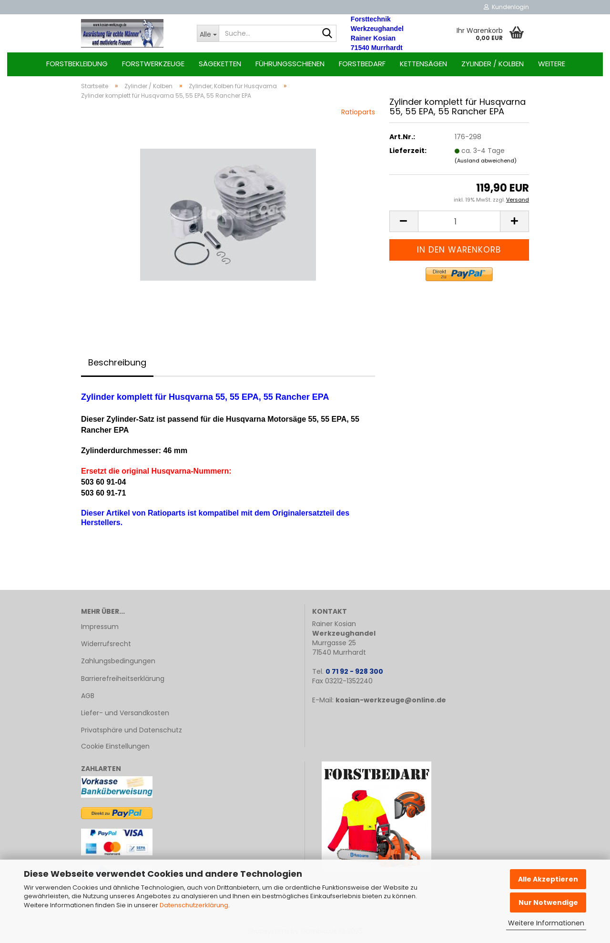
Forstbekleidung (77, 64)
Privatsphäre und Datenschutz (131, 730)
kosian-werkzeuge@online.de (391, 700)
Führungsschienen (290, 64)
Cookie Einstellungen (115, 746)
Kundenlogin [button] (506, 7)
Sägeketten (220, 64)
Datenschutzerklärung (194, 905)
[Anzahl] (459, 221)
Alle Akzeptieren (548, 879)
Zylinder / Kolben (492, 64)
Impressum (100, 626)
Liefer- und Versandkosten (125, 713)
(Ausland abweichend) (486, 160)
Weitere (551, 64)
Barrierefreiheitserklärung (122, 678)
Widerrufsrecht (106, 644)
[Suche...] (208, 33)
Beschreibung (117, 362)
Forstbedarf (362, 64)
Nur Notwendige (548, 902)
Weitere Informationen (546, 923)
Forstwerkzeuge (153, 64)
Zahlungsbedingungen (118, 661)
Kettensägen (423, 64)
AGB (87, 695)
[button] (403, 221)
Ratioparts (358, 112)
